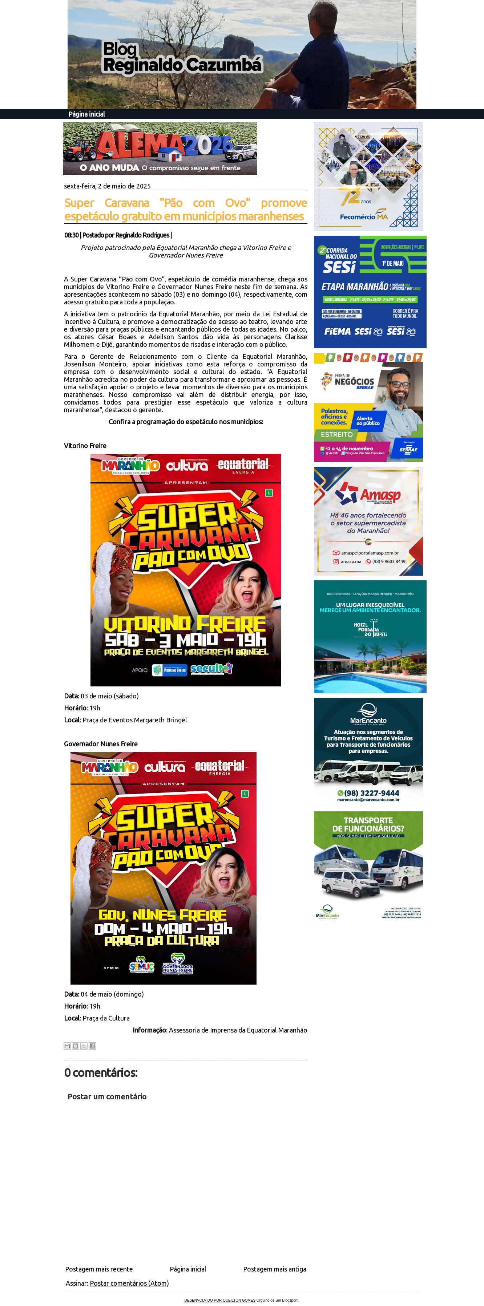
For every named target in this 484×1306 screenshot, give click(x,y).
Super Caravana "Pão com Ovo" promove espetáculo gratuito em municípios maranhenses (185, 209)
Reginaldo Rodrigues (142, 235)
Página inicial (86, 114)
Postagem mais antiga (274, 1269)
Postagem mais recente (99, 1269)
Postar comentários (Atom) (129, 1283)
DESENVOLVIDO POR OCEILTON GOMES (220, 1300)
